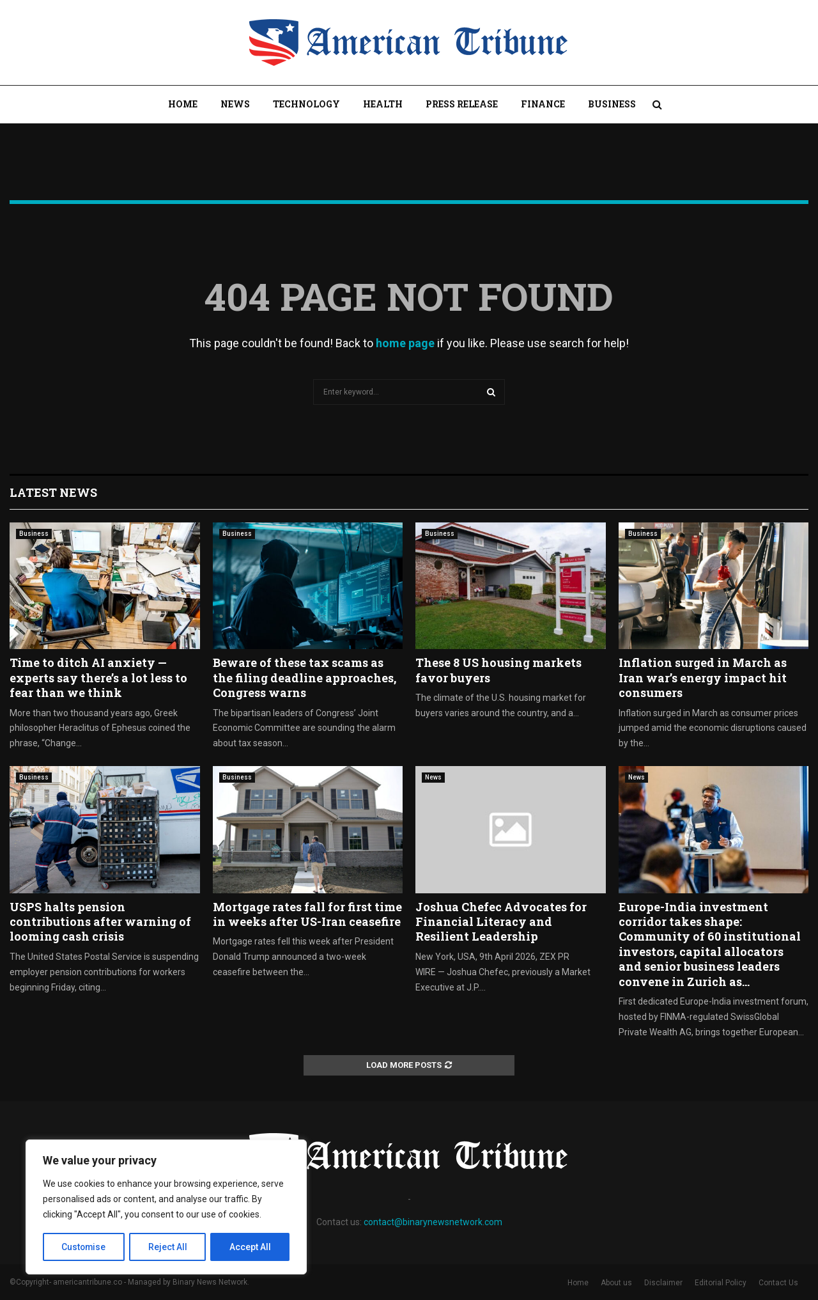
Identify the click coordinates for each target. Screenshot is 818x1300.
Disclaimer (663, 1282)
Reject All (168, 1247)
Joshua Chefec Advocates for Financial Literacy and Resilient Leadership (501, 921)
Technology (306, 104)
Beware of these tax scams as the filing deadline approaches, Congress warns (304, 677)
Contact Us (778, 1282)
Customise (84, 1247)
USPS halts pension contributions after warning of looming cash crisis (100, 921)
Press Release (462, 104)
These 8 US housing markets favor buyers (498, 670)
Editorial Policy (720, 1282)
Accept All (250, 1247)
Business (612, 104)
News (235, 104)
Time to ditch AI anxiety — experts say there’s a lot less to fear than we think (98, 677)
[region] (166, 1207)
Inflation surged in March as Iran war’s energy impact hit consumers (703, 677)
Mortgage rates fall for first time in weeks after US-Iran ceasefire (307, 914)
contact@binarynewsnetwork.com (433, 1222)
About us (616, 1282)
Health (383, 104)
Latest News (53, 492)
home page (405, 343)
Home (182, 104)
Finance (543, 104)
